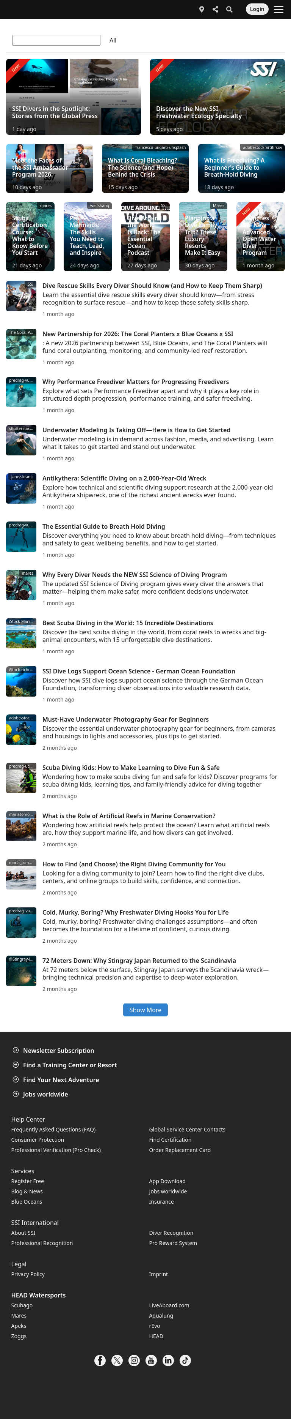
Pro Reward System (173, 1243)
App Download (167, 1181)
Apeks (19, 1325)
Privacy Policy (28, 1274)
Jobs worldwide (41, 1094)
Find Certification (170, 1139)
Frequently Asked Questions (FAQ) (53, 1129)
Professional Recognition (42, 1243)
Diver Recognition (171, 1232)
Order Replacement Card (180, 1150)
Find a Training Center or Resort (65, 1065)
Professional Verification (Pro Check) (56, 1150)
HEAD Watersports (38, 1295)
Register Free (27, 1181)
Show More (145, 1010)
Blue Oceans (26, 1201)
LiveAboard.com (169, 1305)
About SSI (23, 1232)
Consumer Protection (37, 1139)
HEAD (156, 1336)
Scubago (22, 1305)
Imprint (158, 1274)
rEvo (154, 1325)
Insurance (161, 1201)
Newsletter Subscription (54, 1050)
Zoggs (19, 1336)
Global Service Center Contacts (187, 1129)
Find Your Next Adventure (56, 1080)
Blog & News (27, 1191)
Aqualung (161, 1315)
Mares (19, 1315)
